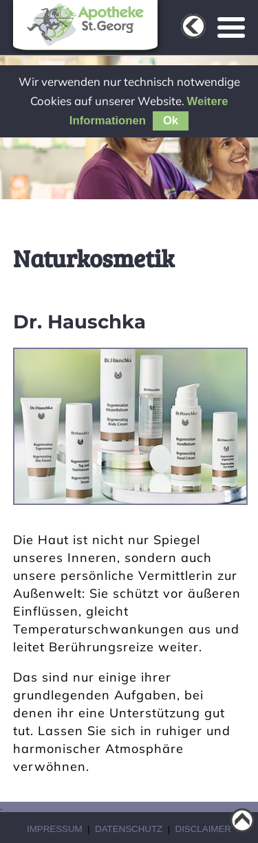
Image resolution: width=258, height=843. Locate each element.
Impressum (55, 829)
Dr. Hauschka (79, 321)
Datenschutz (128, 829)
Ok (170, 120)
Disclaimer (203, 829)
